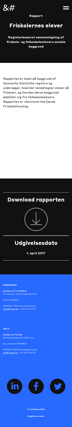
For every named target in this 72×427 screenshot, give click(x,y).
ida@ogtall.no (10, 353)
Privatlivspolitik (36, 409)
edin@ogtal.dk (10, 309)
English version (36, 416)
